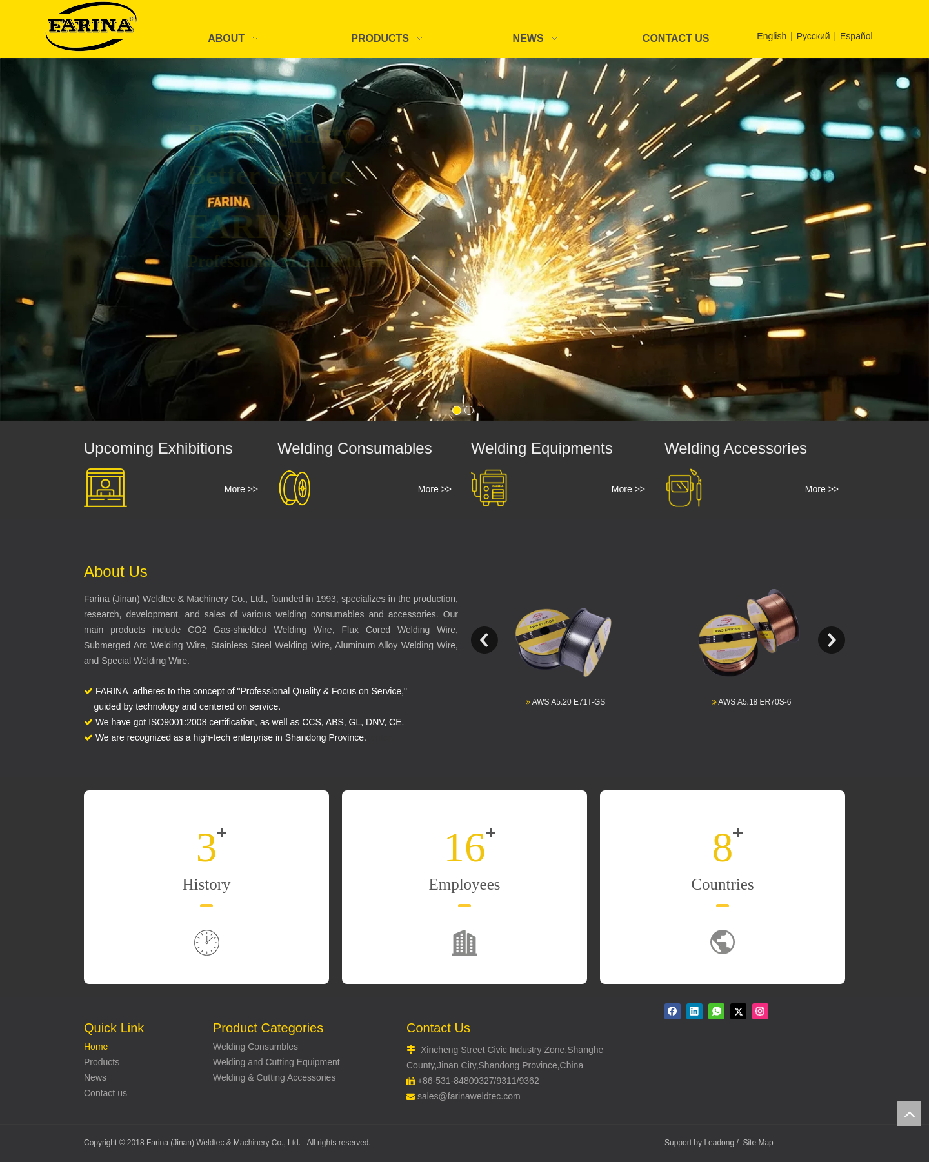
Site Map (758, 1142)
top (909, 1113)
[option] (564, 640)
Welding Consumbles (255, 1046)
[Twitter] (738, 1011)
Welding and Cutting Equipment (276, 1062)
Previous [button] (484, 640)
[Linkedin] (694, 1011)
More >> (241, 489)
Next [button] (831, 640)
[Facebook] (672, 1011)
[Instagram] (760, 1011)
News (95, 1077)
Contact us (105, 1093)
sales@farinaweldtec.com (469, 1096)
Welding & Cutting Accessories (274, 1077)
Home (96, 1046)
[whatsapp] (716, 1011)
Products (101, 1062)
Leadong (719, 1142)
